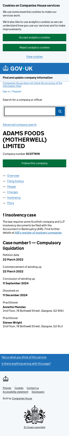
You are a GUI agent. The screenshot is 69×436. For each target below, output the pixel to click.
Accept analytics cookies (34, 37)
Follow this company (34, 163)
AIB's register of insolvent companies (38, 232)
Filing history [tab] (15, 181)
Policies (7, 388)
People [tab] (11, 186)
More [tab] (10, 203)
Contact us (33, 388)
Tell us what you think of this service (23, 357)
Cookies (19, 388)
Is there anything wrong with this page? (26, 363)
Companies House (22, 398)
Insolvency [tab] (14, 197)
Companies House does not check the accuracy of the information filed (32, 84)
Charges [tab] (12, 192)
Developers (38, 391)
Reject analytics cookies (35, 47)
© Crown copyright (34, 427)
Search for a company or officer (22, 99)
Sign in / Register (12, 91)
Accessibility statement (15, 391)
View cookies (34, 56)
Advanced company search (20, 124)
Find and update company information (28, 77)
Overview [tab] (13, 175)
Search (60, 111)
